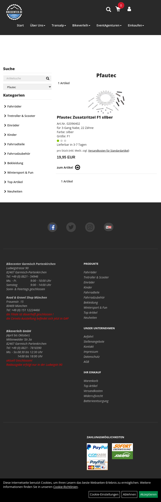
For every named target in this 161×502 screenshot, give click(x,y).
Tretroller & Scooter (21, 116)
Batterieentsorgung (96, 401)
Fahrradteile (16, 144)
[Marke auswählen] (27, 87)
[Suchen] (47, 78)
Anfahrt (88, 336)
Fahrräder (14, 106)
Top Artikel (15, 182)
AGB (86, 362)
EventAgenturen (109, 25)
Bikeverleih (81, 25)
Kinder (12, 135)
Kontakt (89, 347)
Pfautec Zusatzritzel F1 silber (85, 117)
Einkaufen (136, 25)
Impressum (91, 352)
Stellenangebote (94, 341)
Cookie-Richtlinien (65, 487)
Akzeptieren (148, 494)
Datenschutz (92, 357)
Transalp (59, 25)
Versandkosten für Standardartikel (108, 150)
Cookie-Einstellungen (104, 494)
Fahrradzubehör (18, 154)
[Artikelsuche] (108, 9)
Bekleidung (15, 163)
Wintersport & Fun (20, 172)
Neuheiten (14, 191)
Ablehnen (129, 494)
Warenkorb (91, 381)
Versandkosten (93, 391)
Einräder (13, 125)
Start (20, 25)
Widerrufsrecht (93, 396)
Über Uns (37, 25)
